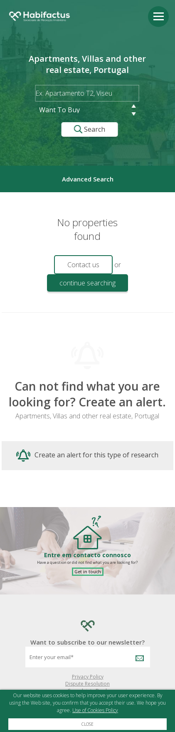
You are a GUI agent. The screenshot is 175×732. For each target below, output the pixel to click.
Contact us (83, 264)
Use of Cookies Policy (95, 710)
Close (87, 724)
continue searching (87, 282)
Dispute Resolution (87, 683)
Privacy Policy (88, 676)
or (117, 264)
